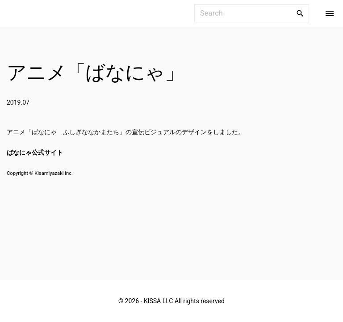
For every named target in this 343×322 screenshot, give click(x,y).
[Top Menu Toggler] (329, 13)
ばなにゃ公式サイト (35, 152)
